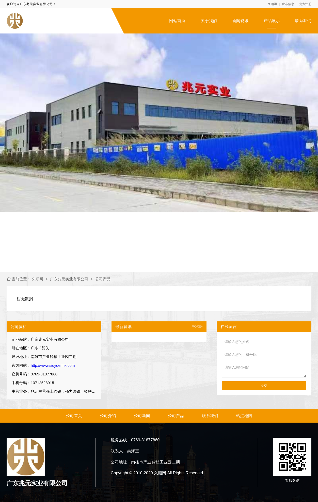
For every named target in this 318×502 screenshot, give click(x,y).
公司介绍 (108, 415)
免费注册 (305, 4)
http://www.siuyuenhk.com (53, 365)
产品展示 (272, 21)
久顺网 (272, 4)
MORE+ (197, 326)
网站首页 (177, 21)
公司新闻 (142, 415)
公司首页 (74, 415)
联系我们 (303, 21)
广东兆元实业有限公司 (69, 279)
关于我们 (209, 21)
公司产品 (102, 279)
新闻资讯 (240, 21)
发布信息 (288, 4)
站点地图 (244, 415)
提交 (263, 386)
